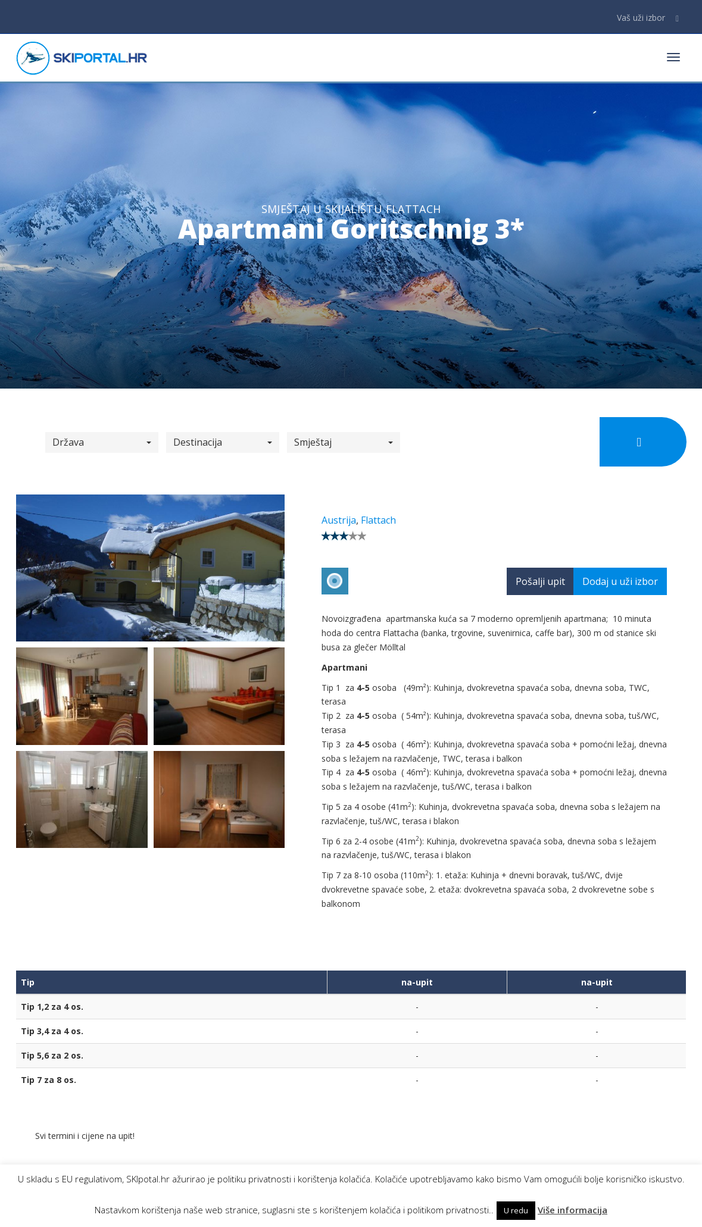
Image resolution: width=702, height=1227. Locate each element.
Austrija (339, 520)
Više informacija (572, 1210)
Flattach (378, 520)
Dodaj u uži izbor (620, 581)
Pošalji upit (540, 581)
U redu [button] (516, 1210)
